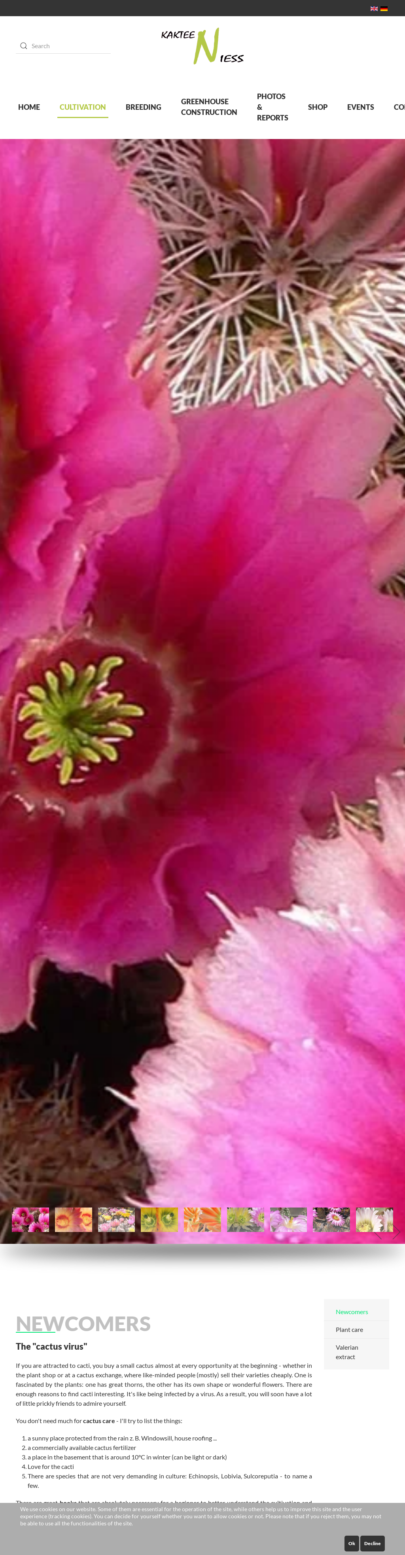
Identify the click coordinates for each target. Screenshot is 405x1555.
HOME (29, 107)
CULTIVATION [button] (83, 107)
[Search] (63, 46)
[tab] (30, 1220)
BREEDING (143, 107)
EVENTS (360, 107)
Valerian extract (347, 1351)
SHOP (317, 107)
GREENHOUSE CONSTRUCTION (209, 106)
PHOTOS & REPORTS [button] (272, 107)
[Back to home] (202, 46)
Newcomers (352, 1311)
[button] (378, 1232)
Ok (351, 1543)
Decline (372, 1543)
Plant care (349, 1329)
